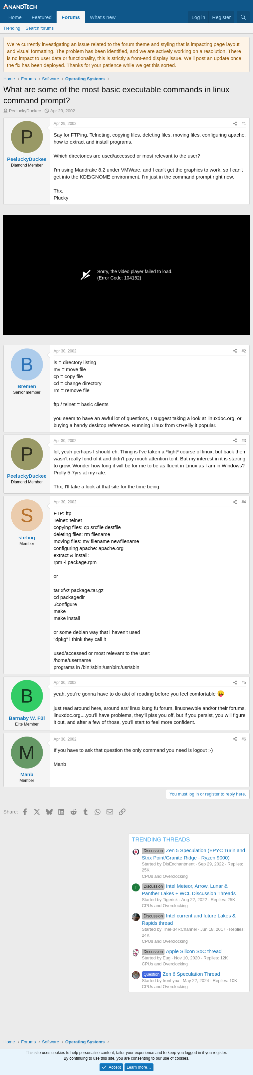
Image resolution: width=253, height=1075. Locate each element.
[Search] (243, 17)
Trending (11, 28)
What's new (103, 17)
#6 (244, 739)
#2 (244, 351)
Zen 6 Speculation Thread (181, 974)
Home (15, 17)
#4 (244, 502)
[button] (121, 17)
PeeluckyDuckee (25, 110)
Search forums (40, 28)
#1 (244, 123)
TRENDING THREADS (161, 839)
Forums (71, 17)
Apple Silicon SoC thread (181, 951)
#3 (244, 440)
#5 (244, 682)
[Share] (235, 124)
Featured (42, 17)
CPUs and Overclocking (165, 876)
